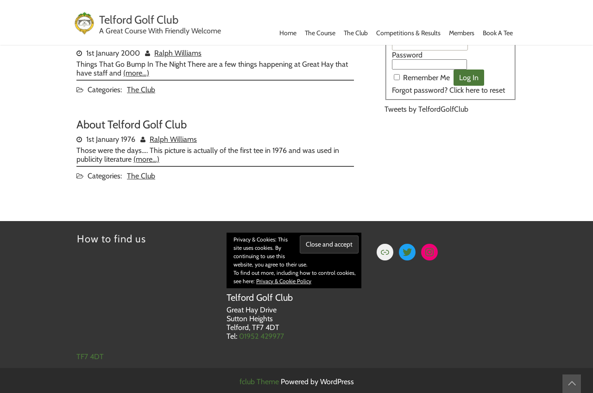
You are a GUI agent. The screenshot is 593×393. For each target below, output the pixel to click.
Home (287, 33)
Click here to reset (477, 90)
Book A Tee (498, 33)
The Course (320, 33)
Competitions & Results (408, 33)
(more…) (136, 73)
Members (461, 33)
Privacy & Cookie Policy (283, 281)
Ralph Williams (178, 53)
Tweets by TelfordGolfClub (426, 109)
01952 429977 (261, 336)
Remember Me (426, 77)
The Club (356, 33)
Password (407, 55)
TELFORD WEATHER (451, 158)
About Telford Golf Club (131, 124)
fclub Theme (260, 381)
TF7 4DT (90, 356)
